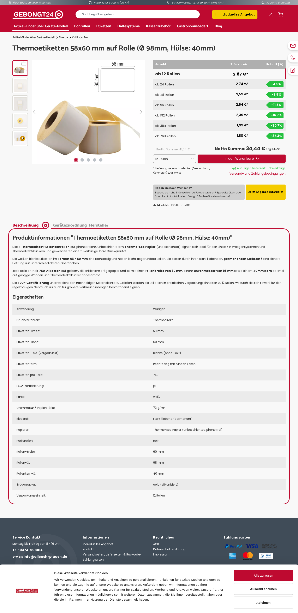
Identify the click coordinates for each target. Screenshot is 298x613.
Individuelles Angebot (98, 544)
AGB (156, 544)
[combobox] (138, 14)
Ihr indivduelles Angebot (235, 14)
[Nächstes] (141, 112)
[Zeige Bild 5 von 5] (100, 160)
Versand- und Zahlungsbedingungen (257, 173)
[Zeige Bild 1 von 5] (76, 160)
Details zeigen (220, 605)
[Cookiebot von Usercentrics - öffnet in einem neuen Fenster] (27, 605)
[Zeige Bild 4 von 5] (94, 160)
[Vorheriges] (35, 112)
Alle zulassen (263, 558)
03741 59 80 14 (201, 2)
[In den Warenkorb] (242, 159)
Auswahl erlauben (263, 572)
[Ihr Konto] (271, 14)
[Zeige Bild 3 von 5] (88, 160)
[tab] (31, 225)
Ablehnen (263, 586)
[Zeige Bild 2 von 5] (82, 160)
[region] (78, 112)
